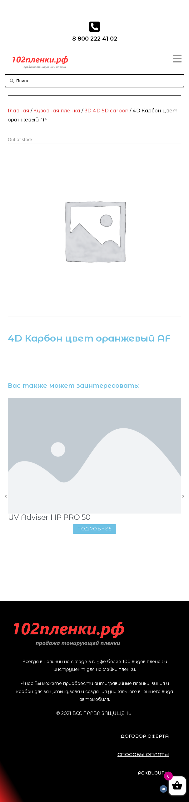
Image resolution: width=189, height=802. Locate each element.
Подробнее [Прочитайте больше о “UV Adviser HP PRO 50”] (95, 529)
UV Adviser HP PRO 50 (50, 517)
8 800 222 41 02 (94, 38)
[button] (145, 736)
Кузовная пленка (56, 111)
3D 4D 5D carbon (106, 111)
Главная (18, 111)
